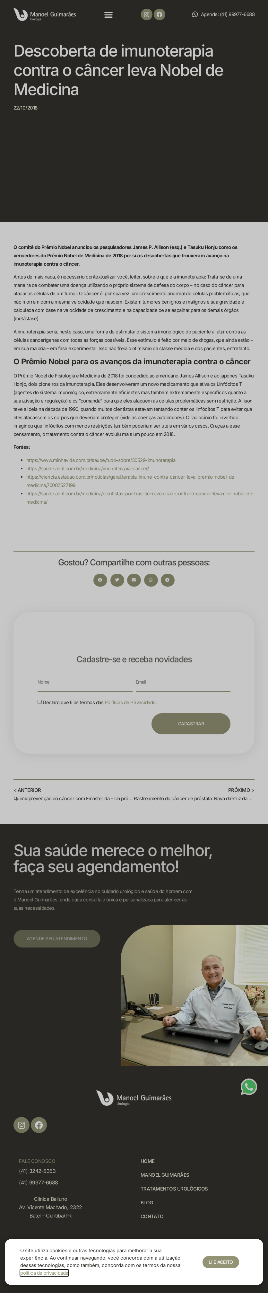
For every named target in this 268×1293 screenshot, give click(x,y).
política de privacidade (44, 1273)
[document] (134, 646)
